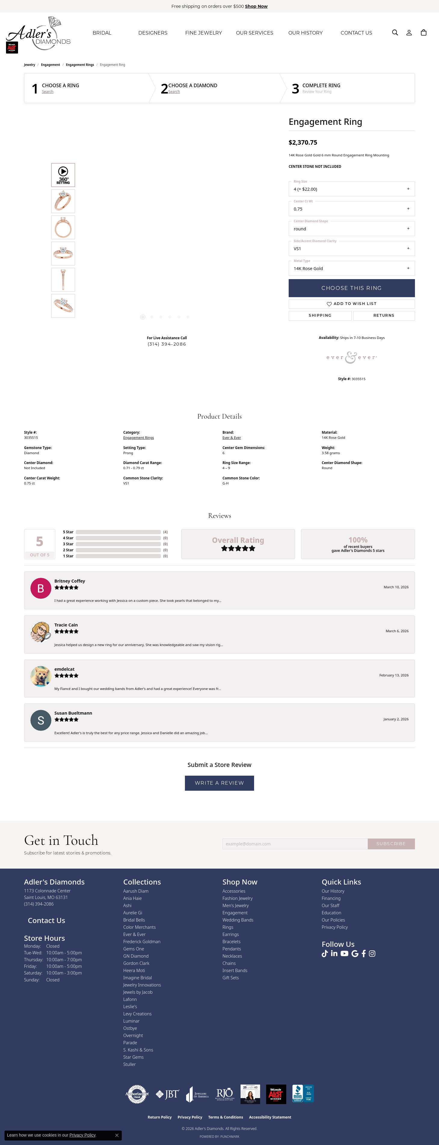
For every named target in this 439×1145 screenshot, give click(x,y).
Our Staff (330, 905)
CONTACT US (356, 33)
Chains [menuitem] (229, 963)
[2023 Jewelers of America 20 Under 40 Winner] (250, 1094)
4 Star (68, 537)
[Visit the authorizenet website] (137, 1094)
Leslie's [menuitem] (130, 1006)
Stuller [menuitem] (129, 1064)
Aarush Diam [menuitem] (136, 891)
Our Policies (333, 920)
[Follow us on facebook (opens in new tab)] (363, 953)
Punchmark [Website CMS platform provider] (229, 1136)
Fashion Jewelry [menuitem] (238, 898)
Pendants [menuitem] (232, 949)
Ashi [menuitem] (127, 905)
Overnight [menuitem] (133, 1035)
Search (48, 92)
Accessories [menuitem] (234, 891)
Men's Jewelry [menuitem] (236, 905)
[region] (165, 240)
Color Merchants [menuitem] (139, 927)
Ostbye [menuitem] (130, 1028)
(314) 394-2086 (167, 344)
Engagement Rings (80, 65)
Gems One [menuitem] (133, 949)
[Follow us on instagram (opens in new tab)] (372, 953)
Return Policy (160, 1117)
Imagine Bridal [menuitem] (137, 977)
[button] (395, 32)
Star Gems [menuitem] (133, 1057)
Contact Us (45, 920)
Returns (384, 316)
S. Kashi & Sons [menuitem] (138, 1050)
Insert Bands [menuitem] (235, 970)
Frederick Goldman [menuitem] (142, 941)
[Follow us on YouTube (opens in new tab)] (344, 953)
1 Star (68, 556)
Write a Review (219, 783)
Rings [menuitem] (228, 927)
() (165, 531)
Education (331, 913)
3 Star (68, 543)
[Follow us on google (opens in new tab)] (355, 953)
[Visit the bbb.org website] (303, 1094)
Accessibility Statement (270, 1117)
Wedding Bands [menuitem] (238, 920)
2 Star (68, 549)
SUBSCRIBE (391, 843)
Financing (331, 898)
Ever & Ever (232, 437)
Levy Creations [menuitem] (137, 1014)
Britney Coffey (69, 581)
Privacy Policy (335, 927)
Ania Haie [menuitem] (132, 898)
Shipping (320, 316)
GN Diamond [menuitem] (136, 956)
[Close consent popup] (117, 1135)
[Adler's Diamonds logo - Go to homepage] (38, 33)
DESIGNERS (152, 33)
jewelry (29, 65)
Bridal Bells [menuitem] (134, 920)
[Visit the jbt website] (167, 1094)
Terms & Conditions (225, 1117)
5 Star (68, 531)
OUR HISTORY (305, 33)
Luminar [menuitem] (131, 1021)
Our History (333, 891)
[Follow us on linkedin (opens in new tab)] (334, 953)
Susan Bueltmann (73, 713)
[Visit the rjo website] (225, 1094)
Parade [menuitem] (130, 1042)
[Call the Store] (39, 904)
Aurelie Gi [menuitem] (132, 913)
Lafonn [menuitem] (130, 999)
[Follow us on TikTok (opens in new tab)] (325, 953)
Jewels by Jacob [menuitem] (138, 992)
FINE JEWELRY (203, 33)
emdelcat (64, 669)
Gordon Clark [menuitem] (136, 963)
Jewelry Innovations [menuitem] (142, 985)
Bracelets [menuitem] (232, 941)
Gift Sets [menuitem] (231, 977)
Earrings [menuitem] (231, 934)
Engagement (50, 65)
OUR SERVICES (254, 33)
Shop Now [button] (256, 6)
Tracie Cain (66, 625)
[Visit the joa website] (197, 1094)
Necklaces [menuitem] (232, 956)
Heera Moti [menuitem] (134, 970)
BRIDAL (102, 33)
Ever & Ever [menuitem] (134, 934)
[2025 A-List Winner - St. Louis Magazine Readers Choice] (276, 1094)
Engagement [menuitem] (235, 913)
